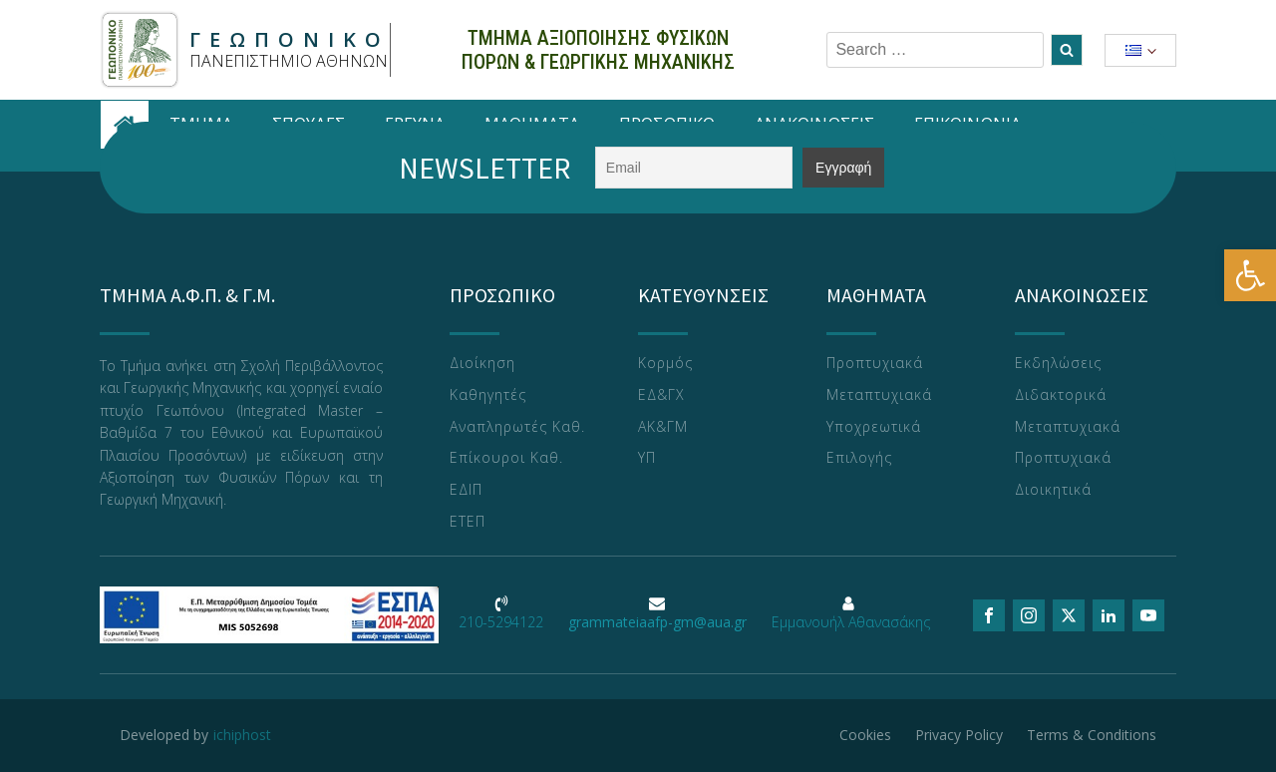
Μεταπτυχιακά (879, 395)
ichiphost (242, 734)
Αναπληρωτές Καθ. (517, 427)
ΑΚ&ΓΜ (663, 427)
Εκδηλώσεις (1058, 363)
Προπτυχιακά (874, 363)
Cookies (865, 734)
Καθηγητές (488, 395)
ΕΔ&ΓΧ (661, 395)
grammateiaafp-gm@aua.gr (657, 621)
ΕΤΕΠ (467, 522)
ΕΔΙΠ (466, 490)
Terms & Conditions (1091, 734)
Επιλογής (859, 458)
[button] (1250, 275)
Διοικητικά (1053, 490)
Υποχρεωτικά (873, 427)
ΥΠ (647, 458)
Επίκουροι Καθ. (506, 458)
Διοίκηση (482, 363)
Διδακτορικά (1061, 395)
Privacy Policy (959, 734)
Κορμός (665, 363)
